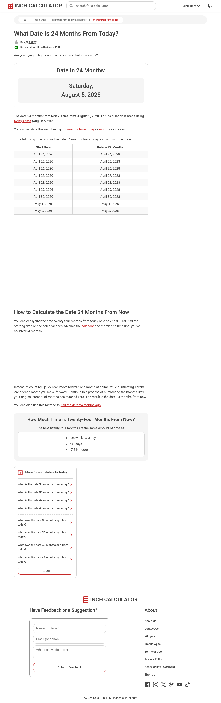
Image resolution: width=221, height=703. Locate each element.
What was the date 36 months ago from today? (45, 535)
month (103, 129)
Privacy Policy (154, 659)
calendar (87, 326)
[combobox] (116, 6)
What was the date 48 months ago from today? (45, 560)
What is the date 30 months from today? (45, 484)
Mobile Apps (153, 644)
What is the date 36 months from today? (45, 492)
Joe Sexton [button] (30, 41)
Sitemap (150, 674)
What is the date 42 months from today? (45, 500)
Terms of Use (153, 651)
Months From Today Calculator (69, 19)
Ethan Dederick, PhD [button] (48, 47)
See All (45, 571)
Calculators (191, 6)
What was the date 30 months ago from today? (45, 522)
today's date (22, 121)
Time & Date (39, 19)
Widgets (150, 636)
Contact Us (152, 628)
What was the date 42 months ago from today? (45, 547)
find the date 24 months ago (81, 405)
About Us (150, 621)
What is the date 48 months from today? (45, 508)
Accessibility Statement (160, 667)
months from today (81, 129)
